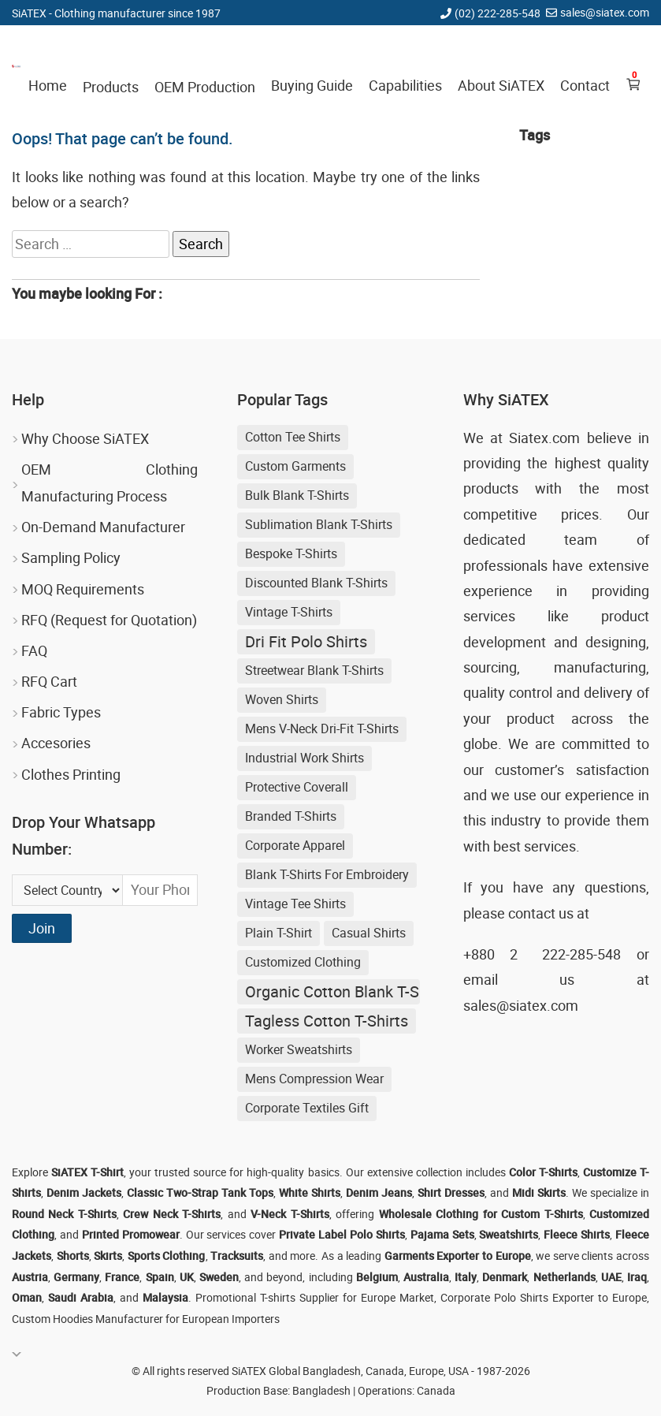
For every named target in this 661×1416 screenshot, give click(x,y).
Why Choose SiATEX (85, 438)
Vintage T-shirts (288, 611)
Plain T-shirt (278, 932)
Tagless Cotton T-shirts (326, 1020)
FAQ (34, 650)
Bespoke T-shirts (291, 553)
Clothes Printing (71, 774)
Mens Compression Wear (314, 1078)
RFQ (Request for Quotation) (109, 619)
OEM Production (204, 86)
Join (41, 928)
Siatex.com (544, 437)
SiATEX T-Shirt (87, 1171)
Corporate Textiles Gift (307, 1107)
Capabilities (405, 85)
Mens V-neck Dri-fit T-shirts (322, 728)
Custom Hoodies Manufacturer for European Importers (146, 1318)
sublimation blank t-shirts (318, 524)
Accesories (56, 742)
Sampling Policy (71, 557)
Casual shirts (369, 932)
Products (111, 86)
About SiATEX (501, 85)
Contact (585, 85)
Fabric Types (61, 711)
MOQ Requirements (82, 588)
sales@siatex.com (604, 12)
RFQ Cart (49, 681)
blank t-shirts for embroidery (327, 874)
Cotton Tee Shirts (292, 436)
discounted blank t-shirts (316, 582)
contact (531, 913)
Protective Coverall (296, 787)
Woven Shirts (281, 699)
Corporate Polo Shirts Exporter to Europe (543, 1297)
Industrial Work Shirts (304, 757)
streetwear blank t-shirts (314, 670)
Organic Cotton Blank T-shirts (332, 991)
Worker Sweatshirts (298, 1049)
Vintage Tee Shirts (295, 903)
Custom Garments (295, 466)
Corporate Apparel (295, 845)
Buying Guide (312, 85)
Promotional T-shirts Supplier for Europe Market (314, 1297)
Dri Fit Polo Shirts (306, 641)
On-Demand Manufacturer (103, 526)
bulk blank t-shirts (297, 495)
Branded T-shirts (290, 816)
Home (47, 85)
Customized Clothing (303, 962)
